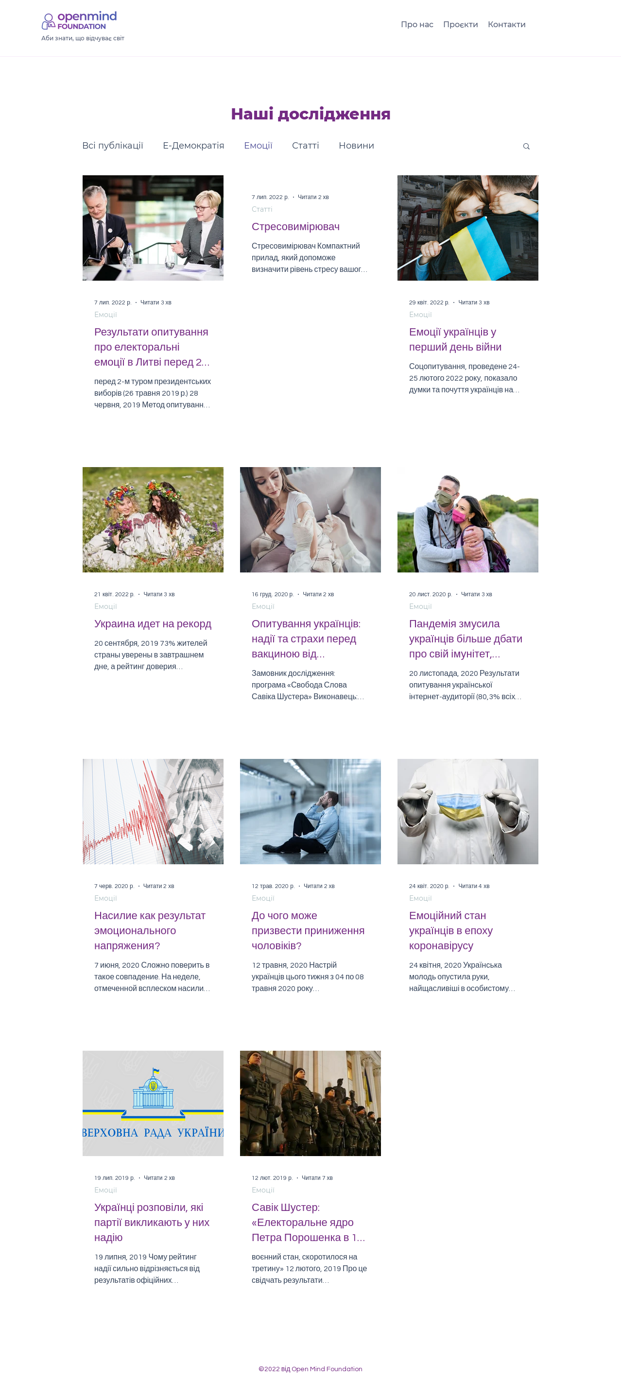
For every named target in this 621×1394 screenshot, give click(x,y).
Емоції (258, 145)
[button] (526, 147)
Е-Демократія (193, 145)
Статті (305, 145)
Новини (356, 145)
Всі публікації (112, 145)
